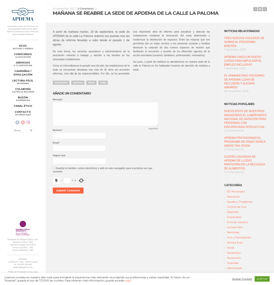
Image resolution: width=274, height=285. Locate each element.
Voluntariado (234, 268)
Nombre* (57, 130)
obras (91, 82)
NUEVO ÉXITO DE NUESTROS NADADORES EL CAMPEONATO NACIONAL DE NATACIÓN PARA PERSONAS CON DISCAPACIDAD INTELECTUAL (245, 119)
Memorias (233, 232)
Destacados (234, 217)
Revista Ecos (235, 242)
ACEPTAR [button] (262, 278)
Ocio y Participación (239, 237)
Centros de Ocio (237, 206)
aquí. (129, 280)
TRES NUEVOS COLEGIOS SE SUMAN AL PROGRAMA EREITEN (244, 42)
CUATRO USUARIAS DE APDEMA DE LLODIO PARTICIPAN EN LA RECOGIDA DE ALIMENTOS (244, 162)
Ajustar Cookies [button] (242, 279)
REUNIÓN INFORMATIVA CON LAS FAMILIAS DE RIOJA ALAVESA (255, 9)
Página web (59, 155)
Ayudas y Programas (239, 201)
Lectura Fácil (234, 227)
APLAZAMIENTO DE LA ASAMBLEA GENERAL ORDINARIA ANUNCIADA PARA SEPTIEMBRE (265, 9)
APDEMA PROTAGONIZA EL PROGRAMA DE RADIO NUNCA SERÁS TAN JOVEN (245, 141)
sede (103, 82)
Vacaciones (234, 257)
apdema (78, 82)
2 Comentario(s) (234, 130)
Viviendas (232, 263)
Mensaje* (58, 99)
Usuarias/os (234, 252)
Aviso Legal (33, 188)
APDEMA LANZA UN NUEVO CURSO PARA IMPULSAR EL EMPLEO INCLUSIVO (243, 60)
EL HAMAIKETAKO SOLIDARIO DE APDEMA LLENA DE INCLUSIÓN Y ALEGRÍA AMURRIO (244, 81)
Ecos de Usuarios (237, 222)
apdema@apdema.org (23, 184)
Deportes (232, 212)
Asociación (61, 82)
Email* (56, 142)
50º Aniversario (236, 191)
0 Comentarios (86, 8)
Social (230, 247)
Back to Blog (260, 9)
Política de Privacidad (17, 188)
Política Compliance (22, 191)
